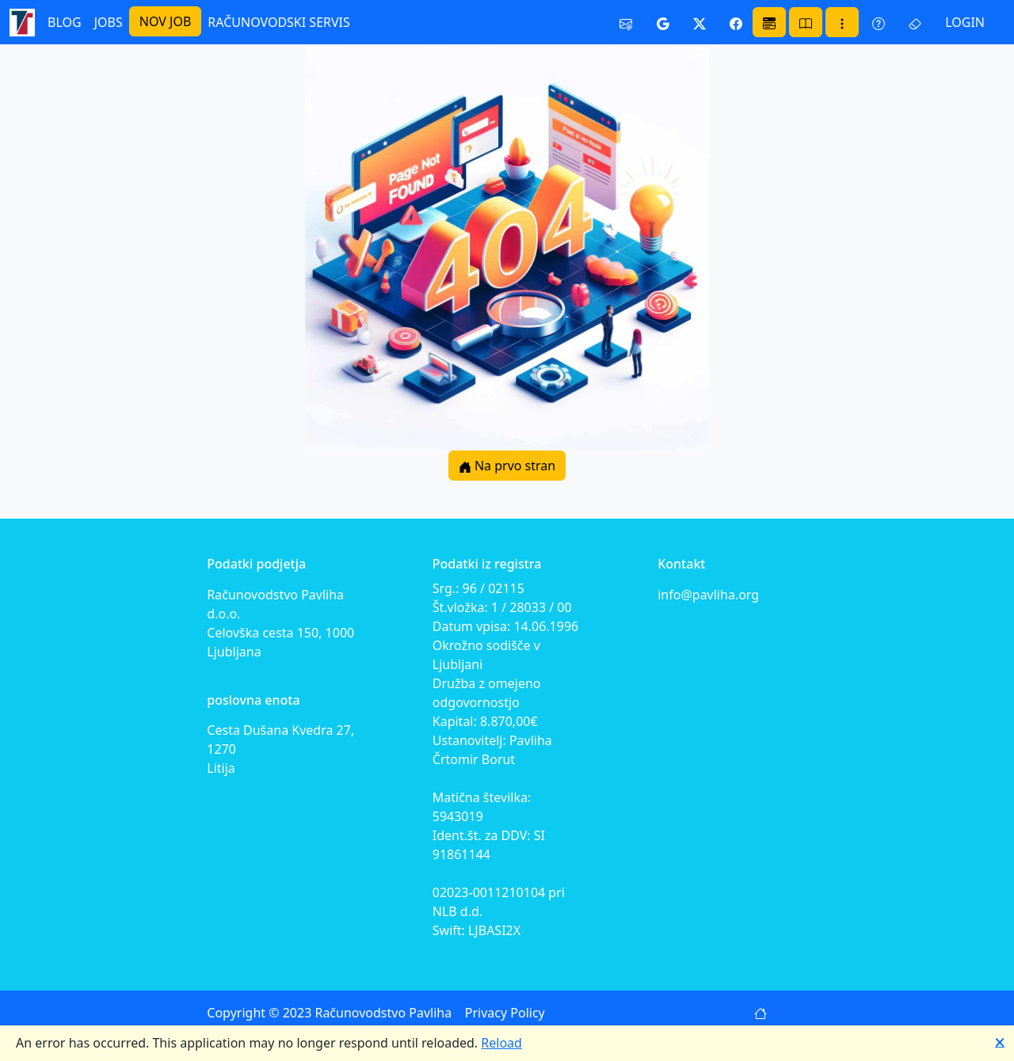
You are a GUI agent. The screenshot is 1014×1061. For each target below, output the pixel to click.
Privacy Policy (505, 1012)
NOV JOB (165, 21)
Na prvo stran (507, 465)
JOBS (108, 22)
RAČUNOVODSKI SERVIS (279, 22)
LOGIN (965, 22)
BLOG (65, 22)
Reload (501, 1042)
